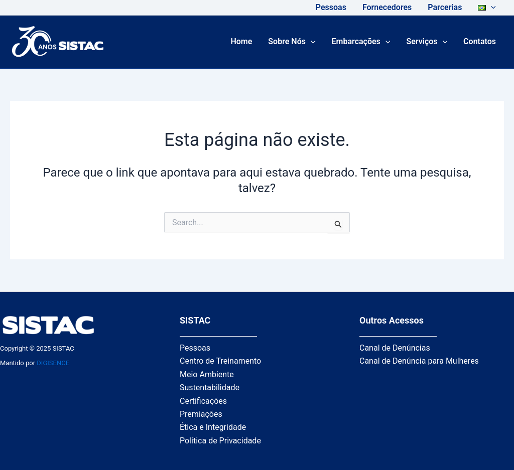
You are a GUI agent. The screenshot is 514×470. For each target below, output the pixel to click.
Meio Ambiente (207, 374)
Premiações (201, 414)
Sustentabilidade (209, 387)
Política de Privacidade (220, 440)
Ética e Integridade (213, 427)
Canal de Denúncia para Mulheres (419, 361)
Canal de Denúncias (394, 348)
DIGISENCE (53, 363)
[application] (491, 7)
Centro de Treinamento (220, 361)
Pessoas (195, 348)
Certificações (203, 401)
